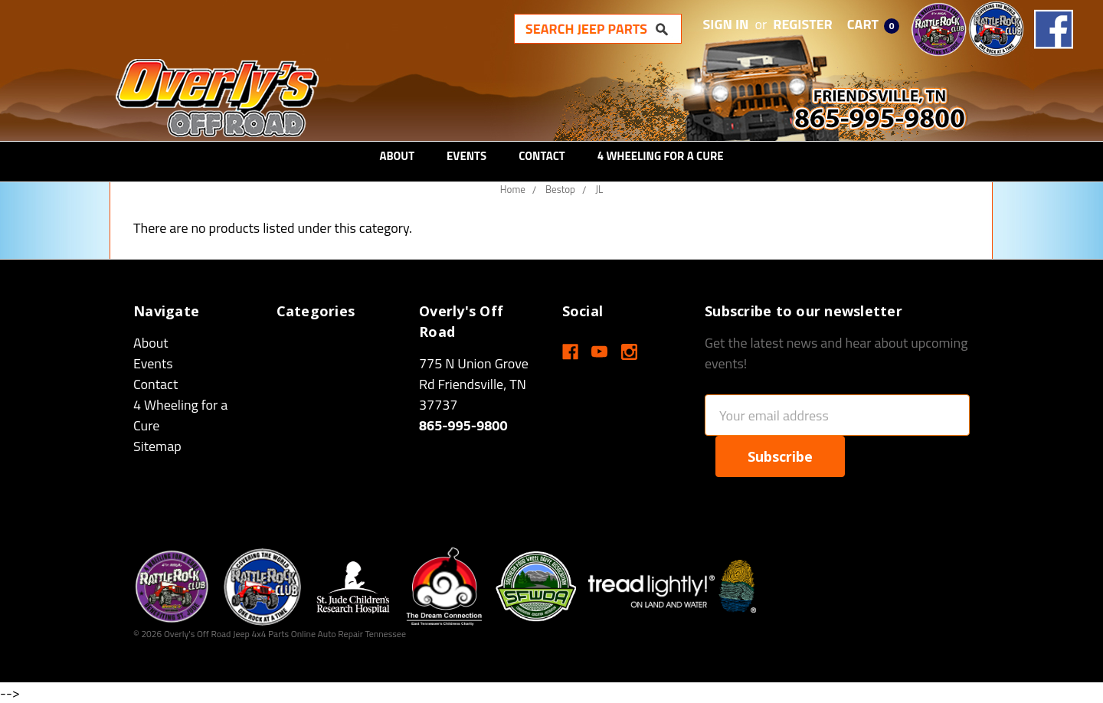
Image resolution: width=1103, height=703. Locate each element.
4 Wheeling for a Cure (660, 156)
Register (803, 24)
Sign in (726, 24)
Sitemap (157, 446)
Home (512, 189)
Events (466, 156)
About (396, 156)
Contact (542, 156)
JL (599, 189)
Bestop (560, 189)
